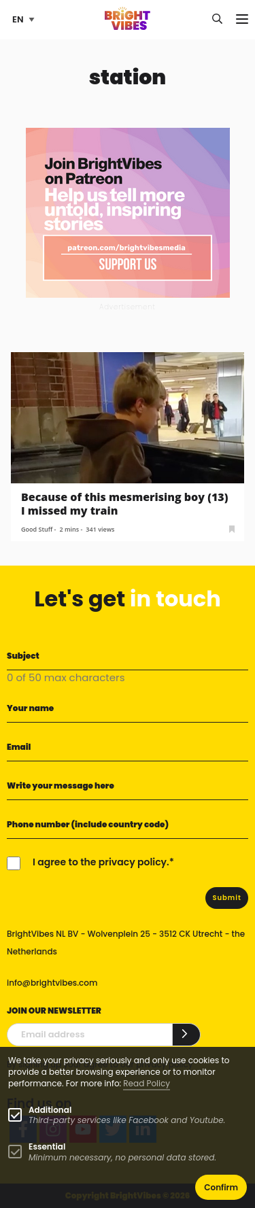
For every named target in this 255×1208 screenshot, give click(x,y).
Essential (47, 1146)
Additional (50, 1110)
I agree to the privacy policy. (101, 862)
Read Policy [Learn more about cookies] (146, 1083)
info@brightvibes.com (52, 982)
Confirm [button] (221, 1187)
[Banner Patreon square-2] (128, 212)
